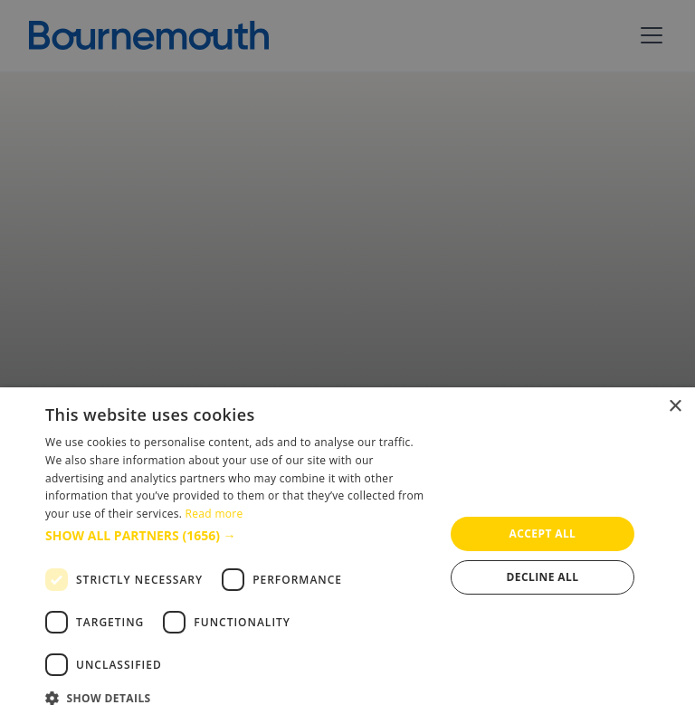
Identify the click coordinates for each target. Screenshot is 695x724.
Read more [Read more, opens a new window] (214, 513)
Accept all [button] (542, 533)
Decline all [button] (543, 577)
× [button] (674, 407)
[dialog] (347, 555)
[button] (239, 535)
